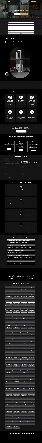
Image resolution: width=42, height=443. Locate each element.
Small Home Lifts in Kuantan (31, 420)
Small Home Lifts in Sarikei (9, 320)
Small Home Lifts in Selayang (24, 310)
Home (11, 1)
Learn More (33, 150)
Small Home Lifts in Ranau (31, 397)
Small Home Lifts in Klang (31, 350)
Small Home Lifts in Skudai (24, 296)
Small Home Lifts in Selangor (24, 395)
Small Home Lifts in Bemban (16, 395)
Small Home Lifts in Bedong (31, 395)
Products (16, 1)
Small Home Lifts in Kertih (24, 357)
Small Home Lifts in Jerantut (16, 411)
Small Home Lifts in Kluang (9, 350)
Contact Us (32, 1)
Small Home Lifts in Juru (9, 397)
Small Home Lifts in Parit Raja (16, 333)
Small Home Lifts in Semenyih (9, 310)
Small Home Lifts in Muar (16, 327)
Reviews (19, 1)
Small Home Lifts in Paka (31, 404)
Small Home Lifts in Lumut (31, 327)
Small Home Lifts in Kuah (9, 343)
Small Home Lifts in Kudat (23, 411)
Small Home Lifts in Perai (24, 320)
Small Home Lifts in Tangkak (9, 411)
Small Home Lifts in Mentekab (24, 327)
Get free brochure (21, 131)
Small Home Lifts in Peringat (9, 404)
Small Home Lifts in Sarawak (9, 420)
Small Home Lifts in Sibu (31, 303)
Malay (28, 1)
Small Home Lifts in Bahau (31, 388)
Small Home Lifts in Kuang (16, 343)
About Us (13, 1)
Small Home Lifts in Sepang (24, 303)
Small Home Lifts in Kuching (24, 420)
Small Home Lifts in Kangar (9, 357)
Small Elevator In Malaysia (31, 411)
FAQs (21, 1)
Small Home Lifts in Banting (16, 388)
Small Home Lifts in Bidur (16, 381)
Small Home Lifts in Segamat (9, 317)
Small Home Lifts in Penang (16, 420)
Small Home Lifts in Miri (9, 327)
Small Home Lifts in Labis (24, 404)
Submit (21, 33)
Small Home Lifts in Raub (31, 317)
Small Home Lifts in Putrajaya (24, 417)
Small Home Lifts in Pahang (31, 417)
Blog (26, 1)
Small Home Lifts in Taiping (16, 296)
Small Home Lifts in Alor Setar (16, 426)
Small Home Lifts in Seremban (9, 303)
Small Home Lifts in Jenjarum (31, 371)
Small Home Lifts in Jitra (16, 371)
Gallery (24, 1)
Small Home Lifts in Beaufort (9, 395)
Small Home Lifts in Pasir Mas (9, 333)
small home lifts (33, 203)
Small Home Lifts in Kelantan (9, 417)
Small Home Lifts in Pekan (31, 320)
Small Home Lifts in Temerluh (9, 289)
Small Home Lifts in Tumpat (24, 289)
